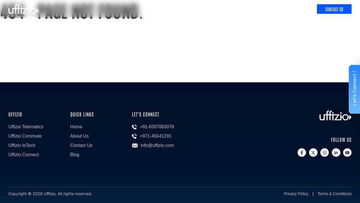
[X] (313, 152)
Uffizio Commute (25, 136)
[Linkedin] (336, 152)
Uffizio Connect (23, 154)
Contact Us (334, 9)
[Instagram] (324, 152)
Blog (74, 154)
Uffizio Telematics (25, 126)
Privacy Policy (296, 193)
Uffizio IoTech (21, 145)
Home (76, 126)
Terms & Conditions (335, 193)
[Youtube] (347, 152)
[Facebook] (302, 152)
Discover (297, 9)
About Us (79, 136)
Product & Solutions (253, 9)
